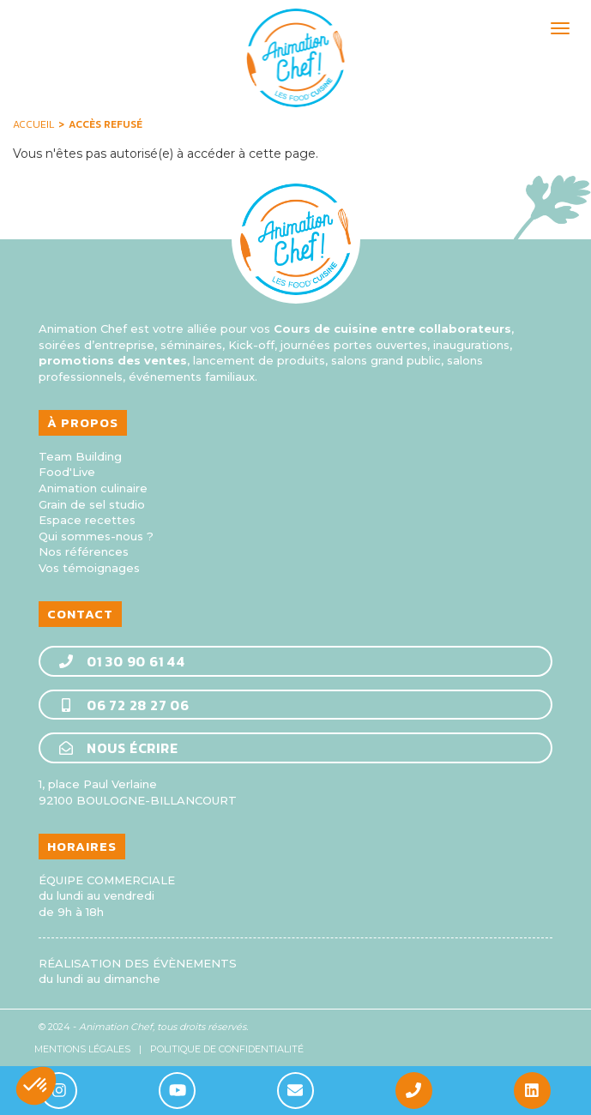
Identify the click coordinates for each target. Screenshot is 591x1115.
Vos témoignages (89, 568)
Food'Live (67, 472)
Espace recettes (87, 520)
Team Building (80, 456)
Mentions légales (82, 1049)
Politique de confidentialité (227, 1049)
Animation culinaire (93, 488)
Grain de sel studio (92, 504)
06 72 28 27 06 (123, 705)
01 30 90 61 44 (121, 661)
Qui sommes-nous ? (96, 536)
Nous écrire (117, 748)
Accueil (33, 124)
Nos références (84, 551)
